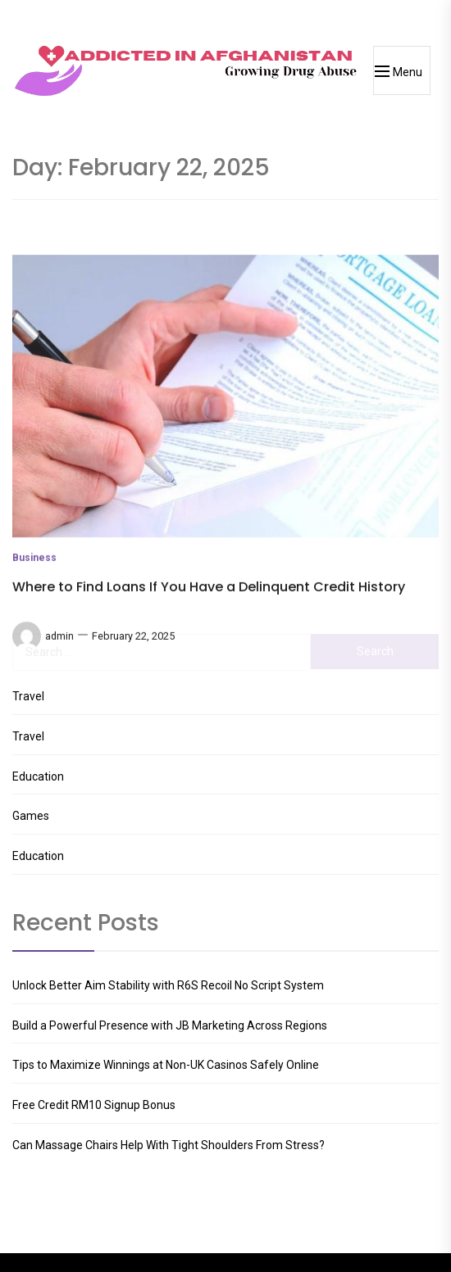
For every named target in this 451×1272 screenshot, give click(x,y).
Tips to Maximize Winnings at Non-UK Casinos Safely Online (165, 1064)
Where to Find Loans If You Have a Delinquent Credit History (208, 650)
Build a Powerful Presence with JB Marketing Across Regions (169, 1025)
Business (34, 622)
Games (30, 815)
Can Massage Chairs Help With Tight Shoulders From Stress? (168, 1145)
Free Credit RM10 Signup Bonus (93, 1104)
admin (59, 699)
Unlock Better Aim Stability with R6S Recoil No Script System (168, 985)
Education (38, 776)
